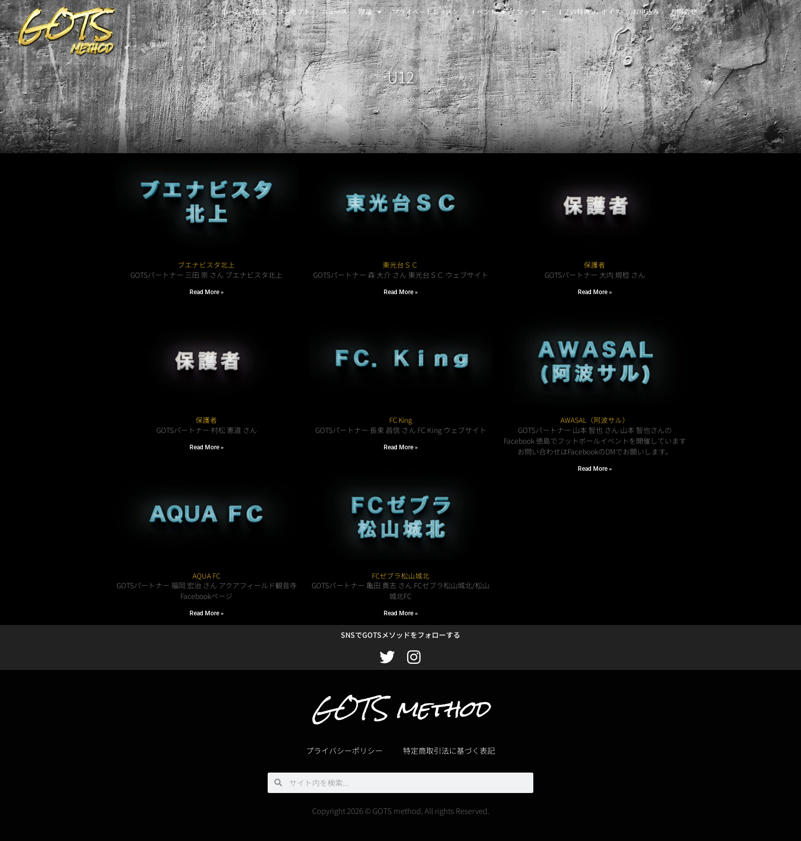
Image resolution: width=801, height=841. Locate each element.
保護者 (594, 264)
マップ (531, 12)
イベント (488, 12)
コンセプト (293, 11)
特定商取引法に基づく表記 (449, 750)
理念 (259, 11)
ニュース (334, 11)
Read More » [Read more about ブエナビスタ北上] (207, 292)
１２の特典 (573, 11)
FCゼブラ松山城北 (401, 575)
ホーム (231, 11)
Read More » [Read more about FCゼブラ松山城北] (401, 613)
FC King (400, 420)
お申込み (645, 11)
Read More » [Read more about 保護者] (595, 292)
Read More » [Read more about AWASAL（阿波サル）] (595, 468)
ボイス (611, 11)
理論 (370, 12)
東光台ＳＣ (400, 264)
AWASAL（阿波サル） (594, 420)
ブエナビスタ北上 (206, 264)
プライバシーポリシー (344, 750)
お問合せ (683, 11)
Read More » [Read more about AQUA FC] (207, 613)
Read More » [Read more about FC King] (401, 447)
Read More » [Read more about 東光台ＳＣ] (401, 292)
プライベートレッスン (425, 11)
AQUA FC (206, 575)
